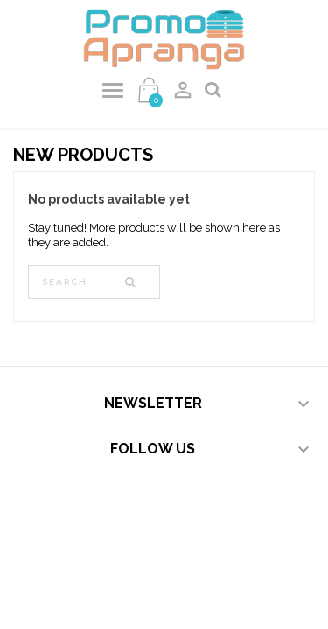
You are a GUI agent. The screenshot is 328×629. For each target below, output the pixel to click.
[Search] (94, 282)
